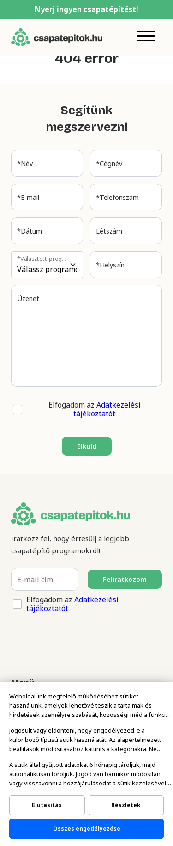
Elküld (86, 446)
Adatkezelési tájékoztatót (107, 409)
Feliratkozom (125, 579)
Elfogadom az (94, 409)
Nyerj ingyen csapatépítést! (86, 9)
